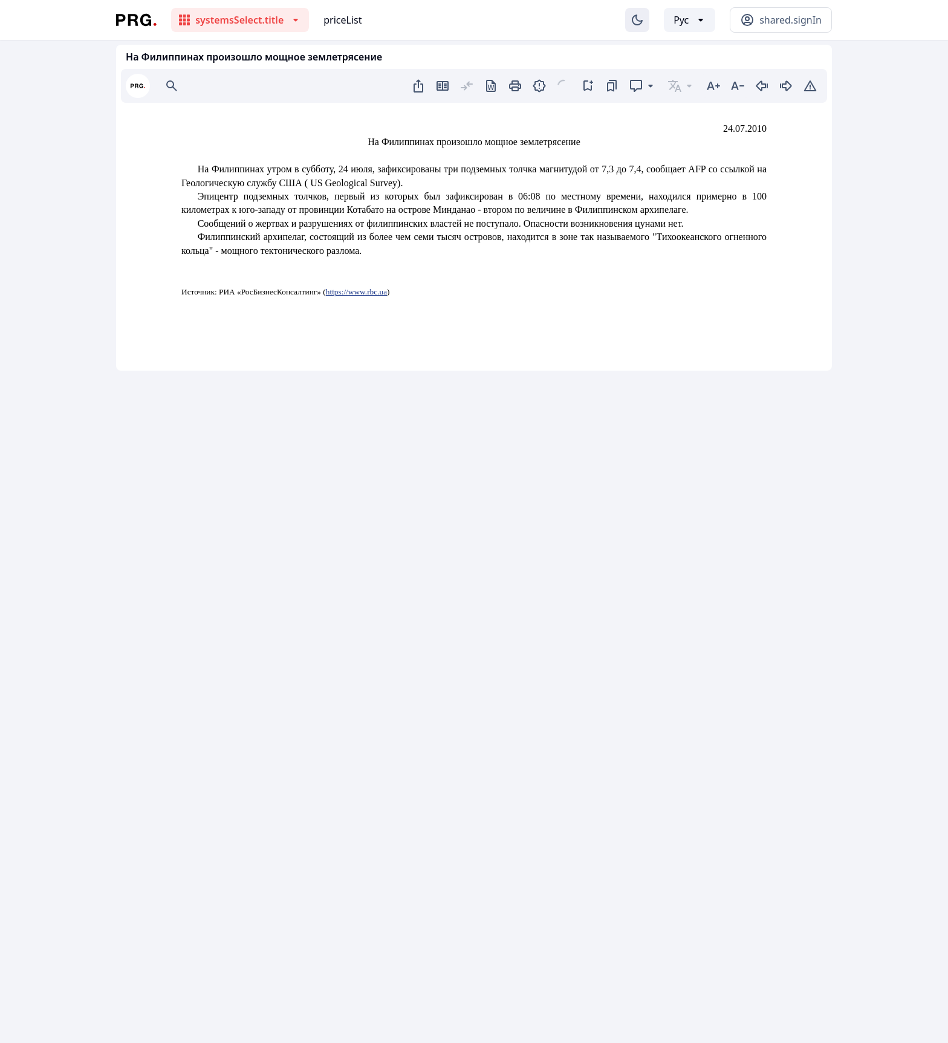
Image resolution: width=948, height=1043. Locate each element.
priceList (342, 20)
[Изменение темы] (637, 20)
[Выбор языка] (689, 20)
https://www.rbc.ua (356, 291)
